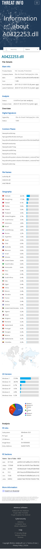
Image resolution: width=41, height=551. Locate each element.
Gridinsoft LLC (21, 543)
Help (20, 530)
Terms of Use (32, 543)
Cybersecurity (20, 519)
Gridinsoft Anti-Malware (20, 511)
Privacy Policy (18, 545)
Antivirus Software (20, 507)
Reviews (20, 537)
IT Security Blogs (20, 533)
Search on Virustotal (12, 491)
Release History (20, 535)
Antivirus (20, 522)
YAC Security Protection (23, 71)
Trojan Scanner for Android (20, 515)
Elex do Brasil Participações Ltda (26, 74)
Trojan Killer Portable (20, 513)
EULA (26, 545)
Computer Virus (20, 524)
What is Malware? (20, 526)
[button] (31, 49)
